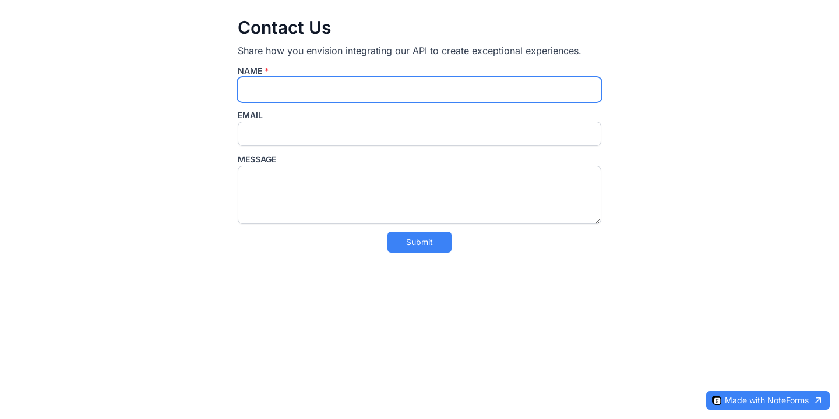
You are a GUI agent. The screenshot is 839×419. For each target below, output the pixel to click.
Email (250, 115)
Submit (419, 242)
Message (257, 159)
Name (253, 71)
